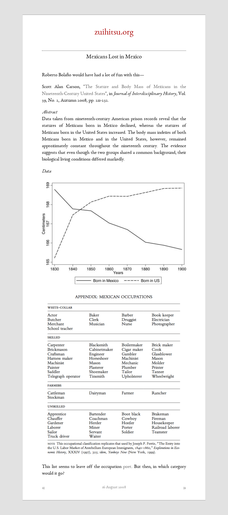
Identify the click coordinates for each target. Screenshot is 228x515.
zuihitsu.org (114, 32)
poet (127, 466)
